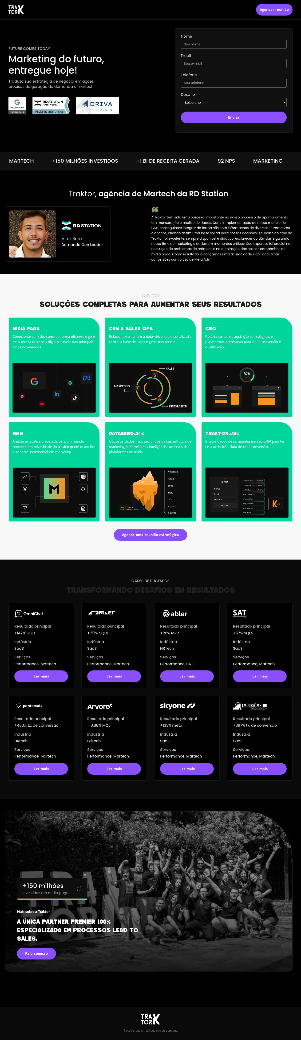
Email (186, 55)
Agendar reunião (274, 9)
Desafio (188, 94)
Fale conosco (36, 953)
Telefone (189, 75)
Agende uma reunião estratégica (150, 534)
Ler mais (41, 676)
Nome (186, 36)
